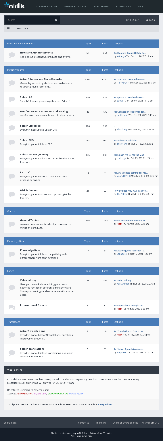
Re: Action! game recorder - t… (129, 250)
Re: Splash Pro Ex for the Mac (129, 154)
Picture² (25, 172)
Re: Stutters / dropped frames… (130, 79)
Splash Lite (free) (30, 125)
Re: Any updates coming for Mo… (131, 172)
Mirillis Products (15, 69)
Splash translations (32, 348)
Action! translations (32, 331)
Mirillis (54, 433)
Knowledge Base (15, 241)
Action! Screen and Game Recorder (41, 79)
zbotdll (120, 100)
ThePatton (122, 194)
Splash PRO (27, 140)
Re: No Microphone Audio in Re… (130, 220)
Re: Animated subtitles (125, 140)
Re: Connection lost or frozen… (130, 111)
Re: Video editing (122, 280)
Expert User (40, 393)
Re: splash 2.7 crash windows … (130, 97)
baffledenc (122, 115)
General (11, 211)
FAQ (140, 6)
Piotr (119, 223)
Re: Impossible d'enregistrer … (129, 305)
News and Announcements (21, 43)
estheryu (121, 56)
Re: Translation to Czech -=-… (129, 331)
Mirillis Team (76, 393)
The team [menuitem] (101, 422)
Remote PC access (75, 6)
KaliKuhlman (123, 283)
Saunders (121, 253)
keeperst (121, 352)
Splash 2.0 (26, 97)
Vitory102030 (124, 176)
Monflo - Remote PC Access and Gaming (44, 111)
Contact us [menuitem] (83, 422)
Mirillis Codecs (29, 190)
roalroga (121, 158)
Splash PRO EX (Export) (34, 154)
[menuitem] (150, 20)
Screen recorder (46, 6)
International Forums (33, 305)
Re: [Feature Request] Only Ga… (130, 53)
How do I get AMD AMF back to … (131, 190)
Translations (13, 321)
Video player (101, 6)
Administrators (24, 393)
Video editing (28, 280)
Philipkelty (122, 129)
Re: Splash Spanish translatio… (129, 349)
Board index (123, 6)
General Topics (29, 220)
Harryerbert (123, 82)
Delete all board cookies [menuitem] (125, 422)
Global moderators (57, 393)
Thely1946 (122, 143)
